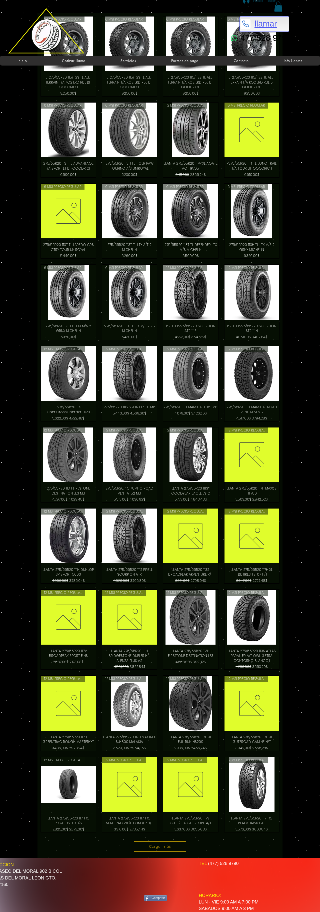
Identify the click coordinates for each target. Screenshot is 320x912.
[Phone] (245, 24)
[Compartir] (155, 898)
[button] (278, 7)
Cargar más (160, 846)
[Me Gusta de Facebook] (163, 876)
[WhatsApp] (234, 38)
